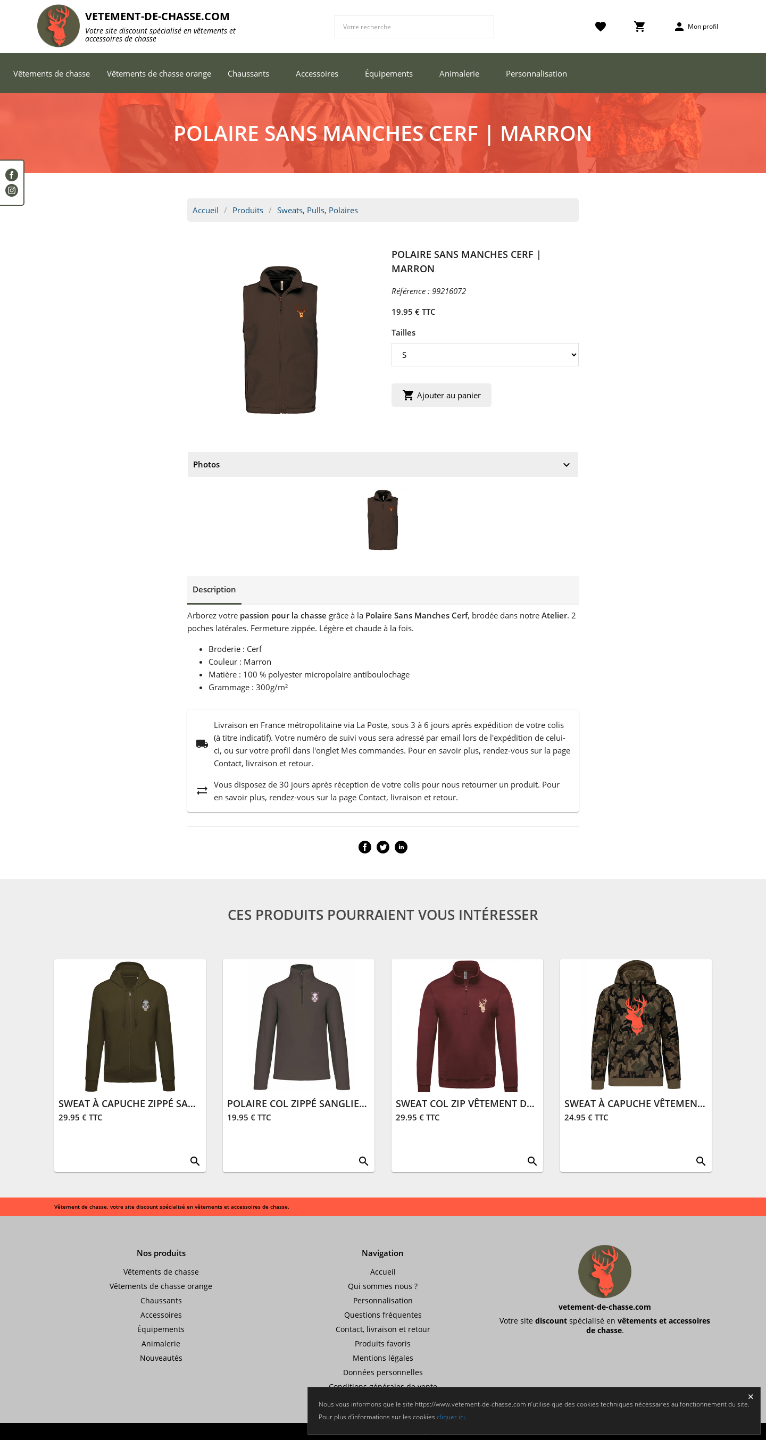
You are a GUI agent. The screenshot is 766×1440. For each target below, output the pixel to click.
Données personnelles (383, 1372)
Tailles (403, 332)
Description (214, 589)
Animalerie (459, 73)
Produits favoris (383, 1343)
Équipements (389, 73)
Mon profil (695, 26)
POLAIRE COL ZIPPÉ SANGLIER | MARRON (323, 1103)
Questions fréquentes (383, 1315)
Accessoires (317, 73)
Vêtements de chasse (51, 73)
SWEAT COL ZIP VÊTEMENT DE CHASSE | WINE (501, 1103)
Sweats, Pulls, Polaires (317, 210)
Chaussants (248, 73)
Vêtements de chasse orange (159, 73)
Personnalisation (536, 73)
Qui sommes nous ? (383, 1286)
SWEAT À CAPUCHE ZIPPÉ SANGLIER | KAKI (157, 1103)
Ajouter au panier (441, 395)
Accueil (206, 210)
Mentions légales (383, 1358)
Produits (247, 210)
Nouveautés (161, 1358)
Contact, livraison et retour (383, 1329)
